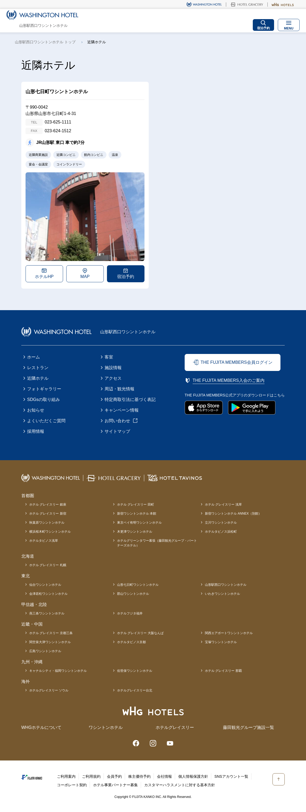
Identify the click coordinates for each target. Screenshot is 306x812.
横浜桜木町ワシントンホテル (50, 531)
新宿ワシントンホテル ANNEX (233, 513)
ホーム (33, 357)
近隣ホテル (37, 378)
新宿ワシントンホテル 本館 (136, 513)
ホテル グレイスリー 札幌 (47, 565)
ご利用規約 (91, 776)
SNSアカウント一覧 (231, 776)
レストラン (37, 367)
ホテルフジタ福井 (130, 613)
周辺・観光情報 (119, 389)
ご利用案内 (66, 776)
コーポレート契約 (72, 785)
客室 (109, 357)
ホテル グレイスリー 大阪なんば (140, 633)
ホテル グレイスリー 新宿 (47, 513)
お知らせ (35, 410)
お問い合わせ (117, 420)
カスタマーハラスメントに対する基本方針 (179, 785)
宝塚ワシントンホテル (221, 642)
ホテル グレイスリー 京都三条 (51, 633)
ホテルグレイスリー (175, 727)
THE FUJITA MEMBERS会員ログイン (236, 362)
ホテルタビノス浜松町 (221, 531)
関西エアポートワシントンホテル (229, 633)
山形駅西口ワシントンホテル (225, 585)
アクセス (113, 378)
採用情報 (35, 431)
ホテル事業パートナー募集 (115, 785)
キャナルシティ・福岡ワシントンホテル (58, 671)
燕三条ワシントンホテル (46, 613)
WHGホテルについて (41, 727)
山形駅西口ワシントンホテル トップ (45, 42)
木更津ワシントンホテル (134, 531)
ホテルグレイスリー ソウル (48, 690)
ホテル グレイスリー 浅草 (223, 504)
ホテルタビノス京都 (131, 642)
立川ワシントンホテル (221, 522)
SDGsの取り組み (43, 399)
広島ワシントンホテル (45, 651)
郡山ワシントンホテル (133, 594)
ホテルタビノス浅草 (43, 540)
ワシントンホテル (106, 727)
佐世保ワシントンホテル (134, 671)
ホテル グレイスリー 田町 (135, 504)
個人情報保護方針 (193, 776)
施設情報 (113, 367)
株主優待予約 (139, 776)
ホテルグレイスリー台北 (134, 690)
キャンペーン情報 (122, 410)
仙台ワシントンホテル (45, 585)
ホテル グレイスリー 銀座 (47, 504)
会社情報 (164, 776)
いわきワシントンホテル (222, 594)
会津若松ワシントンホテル (48, 594)
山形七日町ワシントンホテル (138, 585)
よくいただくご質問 (46, 420)
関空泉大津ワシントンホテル (50, 642)
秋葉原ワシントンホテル (46, 522)
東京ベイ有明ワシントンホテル (139, 522)
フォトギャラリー (44, 389)
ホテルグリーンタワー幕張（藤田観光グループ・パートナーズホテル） (157, 543)
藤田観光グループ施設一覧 (248, 727)
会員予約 (114, 776)
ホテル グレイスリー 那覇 (223, 671)
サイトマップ (117, 431)
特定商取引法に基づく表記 (130, 399)
